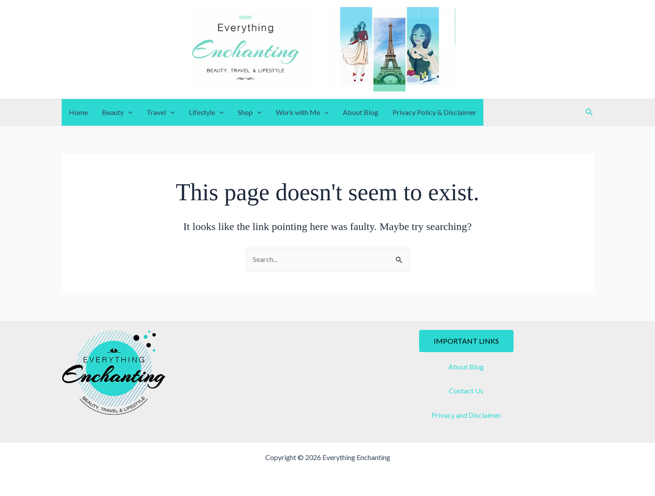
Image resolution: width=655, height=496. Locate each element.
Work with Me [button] (302, 112)
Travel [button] (160, 112)
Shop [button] (250, 112)
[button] (128, 112)
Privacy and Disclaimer (466, 415)
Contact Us (466, 390)
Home (78, 112)
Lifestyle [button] (206, 112)
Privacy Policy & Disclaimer (434, 112)
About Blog (360, 112)
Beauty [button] (117, 112)
